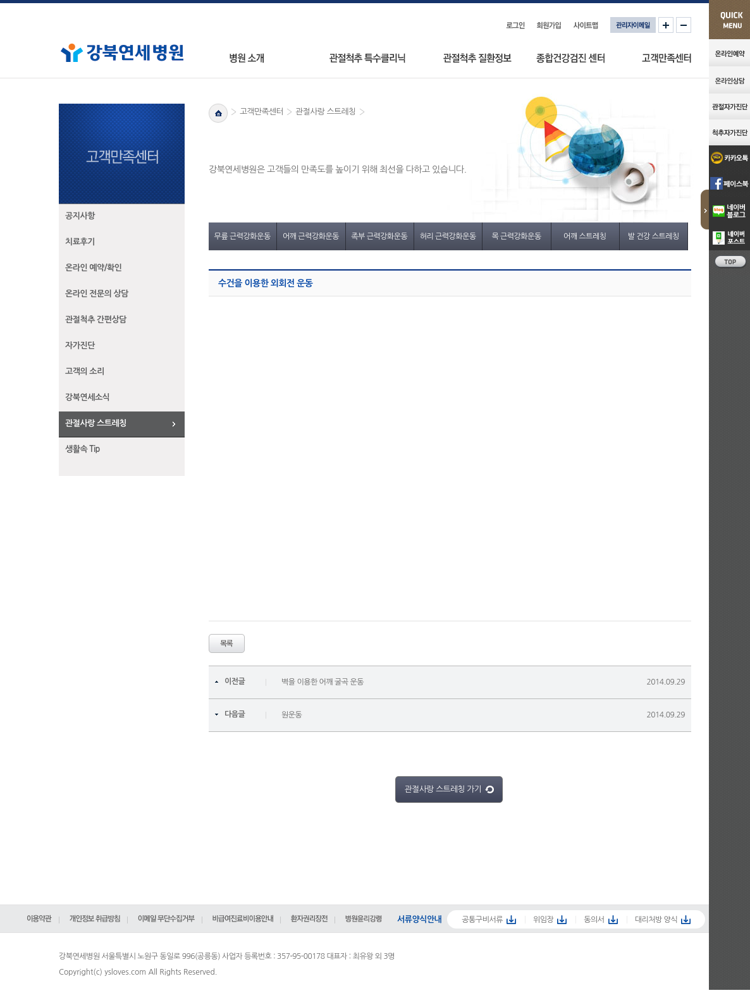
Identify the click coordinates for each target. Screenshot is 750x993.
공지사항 (80, 216)
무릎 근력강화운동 (242, 236)
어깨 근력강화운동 (311, 236)
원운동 (291, 715)
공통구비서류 (482, 919)
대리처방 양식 (656, 919)
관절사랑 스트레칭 (95, 423)
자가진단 (80, 345)
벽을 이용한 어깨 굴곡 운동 (322, 682)
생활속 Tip (82, 449)
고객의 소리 (84, 371)
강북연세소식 (87, 397)
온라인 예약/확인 (93, 268)
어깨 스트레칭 (584, 236)
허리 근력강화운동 (448, 236)
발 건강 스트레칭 (653, 236)
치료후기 (80, 242)
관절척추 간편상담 (95, 319)
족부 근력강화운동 (379, 236)
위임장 (543, 919)
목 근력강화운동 (516, 236)
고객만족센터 (261, 111)
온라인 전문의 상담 (96, 293)
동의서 (594, 919)
